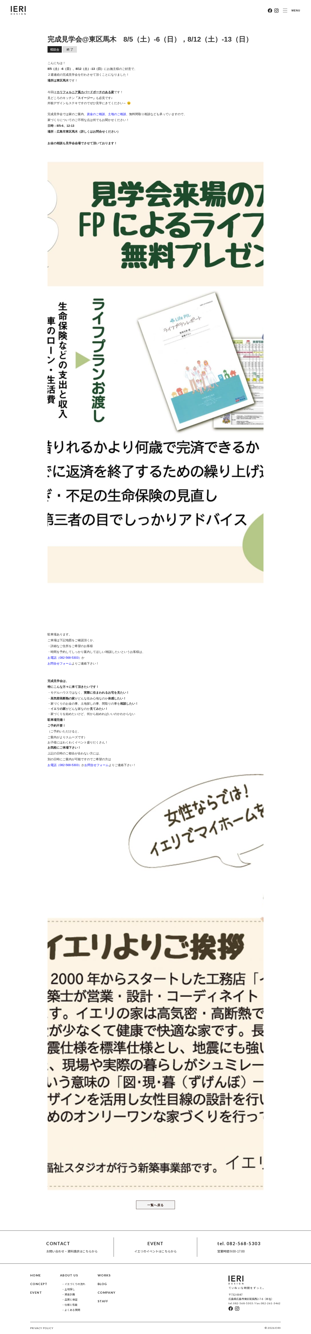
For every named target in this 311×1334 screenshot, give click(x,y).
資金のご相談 (96, 114)
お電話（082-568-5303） (64, 657)
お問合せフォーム (60, 663)
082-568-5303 (243, 1303)
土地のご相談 (117, 114)
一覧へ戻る (155, 1205)
